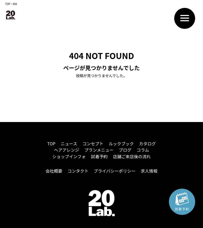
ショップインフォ (69, 156)
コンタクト (78, 171)
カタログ (147, 143)
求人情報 (149, 171)
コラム (143, 150)
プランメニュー (99, 150)
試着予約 (99, 156)
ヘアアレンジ (66, 150)
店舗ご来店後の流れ (132, 156)
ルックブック (121, 143)
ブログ (125, 150)
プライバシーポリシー (115, 171)
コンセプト (93, 143)
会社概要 (54, 171)
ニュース (69, 143)
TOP (51, 143)
